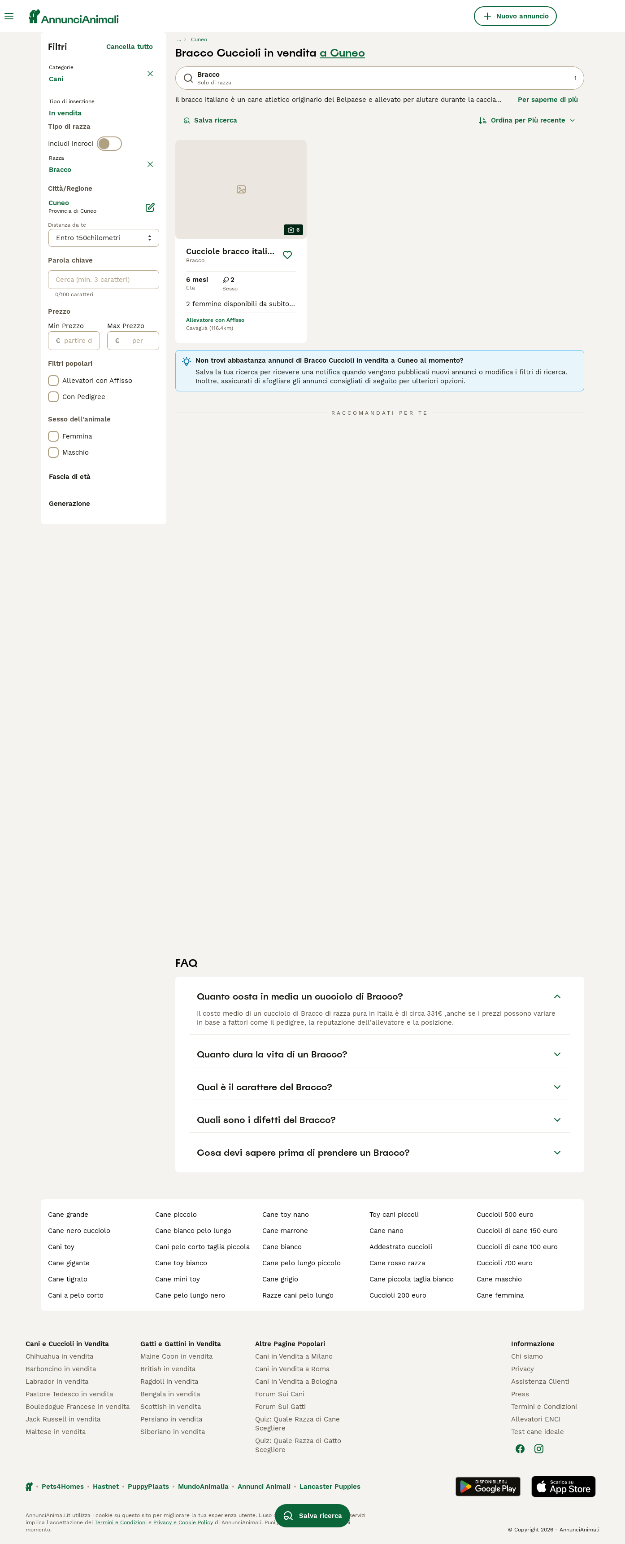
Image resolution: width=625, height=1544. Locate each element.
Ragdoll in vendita (169, 1381)
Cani (58, 88)
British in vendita (167, 1369)
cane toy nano (285, 1215)
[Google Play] (488, 1486)
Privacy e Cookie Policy (182, 1522)
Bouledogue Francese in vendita (78, 1407)
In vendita (72, 129)
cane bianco (282, 1247)
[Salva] (287, 255)
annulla (140, 204)
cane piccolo (176, 1215)
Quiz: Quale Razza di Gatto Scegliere (298, 1445)
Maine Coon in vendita (176, 1356)
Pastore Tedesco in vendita (69, 1394)
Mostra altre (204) (122, 409)
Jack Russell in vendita (63, 1419)
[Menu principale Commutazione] (9, 16)
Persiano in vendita (171, 1419)
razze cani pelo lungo (298, 1295)
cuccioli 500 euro (505, 1215)
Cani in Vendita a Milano (294, 1356)
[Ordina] (527, 120)
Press (520, 1394)
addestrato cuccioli (400, 1247)
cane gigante (69, 1263)
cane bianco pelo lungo (193, 1231)
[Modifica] (150, 449)
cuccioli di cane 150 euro (517, 1231)
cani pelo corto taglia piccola (202, 1247)
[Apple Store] (563, 1486)
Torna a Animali (77, 66)
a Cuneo (342, 53)
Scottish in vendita (170, 1407)
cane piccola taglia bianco (411, 1279)
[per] (139, 582)
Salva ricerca (210, 120)
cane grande (68, 1215)
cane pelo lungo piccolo (301, 1263)
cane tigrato (67, 1279)
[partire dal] (80, 582)
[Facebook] (520, 1449)
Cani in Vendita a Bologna (296, 1381)
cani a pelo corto (76, 1295)
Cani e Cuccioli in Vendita (67, 1344)
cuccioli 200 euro (397, 1295)
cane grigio (280, 1279)
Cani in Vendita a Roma (292, 1369)
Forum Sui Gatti (280, 1407)
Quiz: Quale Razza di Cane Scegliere (297, 1423)
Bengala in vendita (170, 1394)
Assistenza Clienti (540, 1381)
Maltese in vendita (56, 1432)
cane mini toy (177, 1279)
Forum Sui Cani (279, 1394)
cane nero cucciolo (79, 1231)
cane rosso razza (397, 1263)
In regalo (123, 129)
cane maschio (499, 1279)
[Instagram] (539, 1449)
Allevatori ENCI (535, 1419)
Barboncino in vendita (61, 1369)
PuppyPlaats (148, 1487)
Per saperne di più (548, 100)
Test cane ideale (537, 1432)
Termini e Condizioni (544, 1407)
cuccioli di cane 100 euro (517, 1247)
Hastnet (106, 1487)
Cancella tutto (129, 47)
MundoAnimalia (203, 1487)
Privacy (522, 1369)
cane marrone (285, 1231)
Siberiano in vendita (172, 1432)
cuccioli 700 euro (505, 1263)
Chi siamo (527, 1356)
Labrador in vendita (57, 1381)
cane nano (386, 1231)
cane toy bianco (181, 1263)
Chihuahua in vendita (59, 1356)
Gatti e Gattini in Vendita (180, 1344)
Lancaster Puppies (329, 1487)
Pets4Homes (63, 1487)
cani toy (61, 1247)
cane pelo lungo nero (190, 1295)
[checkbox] (53, 246)
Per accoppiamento (88, 151)
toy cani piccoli (394, 1215)
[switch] (109, 185)
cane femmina (500, 1295)
